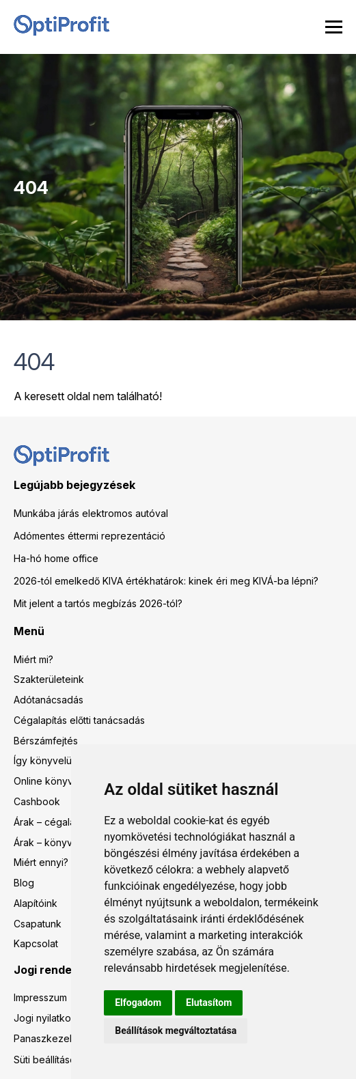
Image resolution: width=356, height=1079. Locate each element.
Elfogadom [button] (138, 1002)
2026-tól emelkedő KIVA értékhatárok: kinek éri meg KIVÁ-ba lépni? (166, 581)
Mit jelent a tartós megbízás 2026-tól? (98, 603)
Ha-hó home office (56, 558)
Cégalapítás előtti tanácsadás (79, 720)
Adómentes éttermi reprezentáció (89, 536)
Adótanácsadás (48, 699)
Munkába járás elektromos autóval (91, 513)
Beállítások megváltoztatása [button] (175, 1030)
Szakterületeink (49, 679)
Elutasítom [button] (209, 1002)
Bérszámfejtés (46, 740)
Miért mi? (33, 659)
